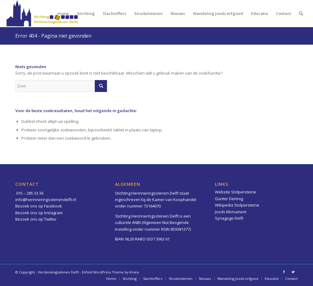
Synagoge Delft (229, 218)
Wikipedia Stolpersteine (237, 205)
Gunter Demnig (229, 198)
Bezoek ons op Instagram (39, 212)
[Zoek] (301, 13)
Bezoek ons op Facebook (38, 206)
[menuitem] (63, 13)
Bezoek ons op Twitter (36, 219)
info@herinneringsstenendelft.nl (45, 199)
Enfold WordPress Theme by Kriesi (110, 272)
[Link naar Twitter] (293, 272)
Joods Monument (230, 212)
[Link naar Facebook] (284, 272)
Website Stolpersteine (235, 192)
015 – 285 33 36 (29, 193)
